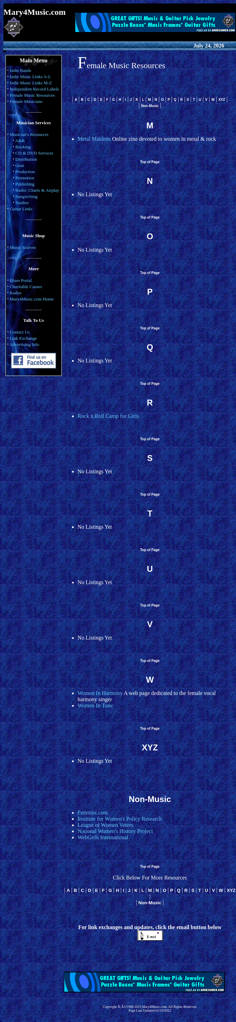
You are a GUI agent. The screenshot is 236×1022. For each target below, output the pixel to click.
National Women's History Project (115, 831)
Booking (23, 146)
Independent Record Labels (34, 89)
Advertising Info (24, 344)
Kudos (15, 292)
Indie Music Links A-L (30, 76)
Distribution (26, 159)
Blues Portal (21, 280)
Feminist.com (93, 812)
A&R (20, 140)
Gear (19, 165)
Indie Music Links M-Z (31, 82)
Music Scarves (23, 247)
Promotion (24, 177)
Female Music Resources (32, 95)
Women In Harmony (100, 693)
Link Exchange (23, 338)
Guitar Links (21, 208)
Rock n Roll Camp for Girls (108, 416)
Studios (22, 202)
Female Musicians (26, 101)
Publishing (24, 184)
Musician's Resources (29, 134)
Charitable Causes (26, 286)
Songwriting (26, 196)
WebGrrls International (103, 837)
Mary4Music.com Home (32, 299)
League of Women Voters (105, 825)
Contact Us (20, 332)
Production (25, 171)
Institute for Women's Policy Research (120, 819)
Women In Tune (95, 705)
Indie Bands (20, 70)
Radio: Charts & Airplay (37, 190)
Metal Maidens (94, 139)
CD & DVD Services (34, 153)
